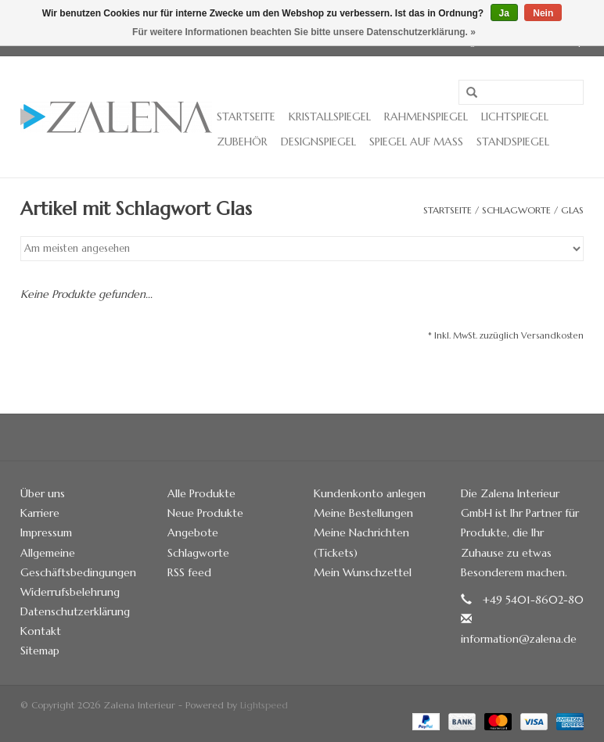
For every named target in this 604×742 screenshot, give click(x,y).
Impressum (46, 532)
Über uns (42, 493)
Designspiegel (318, 141)
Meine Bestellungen (363, 513)
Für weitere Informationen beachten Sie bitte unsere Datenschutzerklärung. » (304, 32)
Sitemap (39, 650)
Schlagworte (516, 210)
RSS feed (189, 572)
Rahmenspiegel (426, 116)
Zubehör (242, 141)
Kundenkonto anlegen (370, 493)
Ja (504, 13)
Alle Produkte (201, 493)
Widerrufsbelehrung (70, 592)
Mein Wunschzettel (363, 572)
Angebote (192, 532)
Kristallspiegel (330, 116)
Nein (543, 13)
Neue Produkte (205, 513)
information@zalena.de (519, 639)
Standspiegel (512, 141)
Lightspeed (264, 705)
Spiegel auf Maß (416, 141)
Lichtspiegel (514, 116)
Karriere (39, 513)
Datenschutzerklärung (75, 611)
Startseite (246, 116)
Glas (572, 210)
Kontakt (40, 631)
